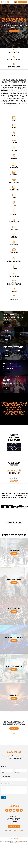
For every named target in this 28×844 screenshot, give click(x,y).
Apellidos (17, 772)
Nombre (2, 772)
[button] (15, 2)
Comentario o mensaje (7, 784)
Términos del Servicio (16, 842)
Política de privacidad (20, 841)
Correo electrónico (6, 776)
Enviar (3, 797)
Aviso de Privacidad (18, 830)
